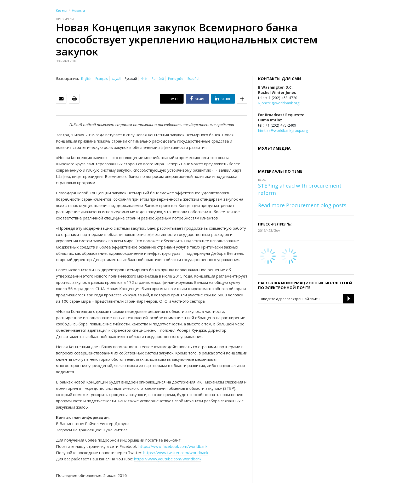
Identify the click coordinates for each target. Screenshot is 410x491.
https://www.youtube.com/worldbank (167, 458)
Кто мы (61, 10)
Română (158, 78)
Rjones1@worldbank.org (278, 102)
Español (193, 78)
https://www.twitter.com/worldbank (175, 452)
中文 (144, 78)
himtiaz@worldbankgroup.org (283, 130)
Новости (78, 10)
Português (175, 78)
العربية (116, 78)
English (86, 78)
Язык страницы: (68, 78)
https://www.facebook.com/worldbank (173, 446)
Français (101, 78)
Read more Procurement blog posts (302, 205)
